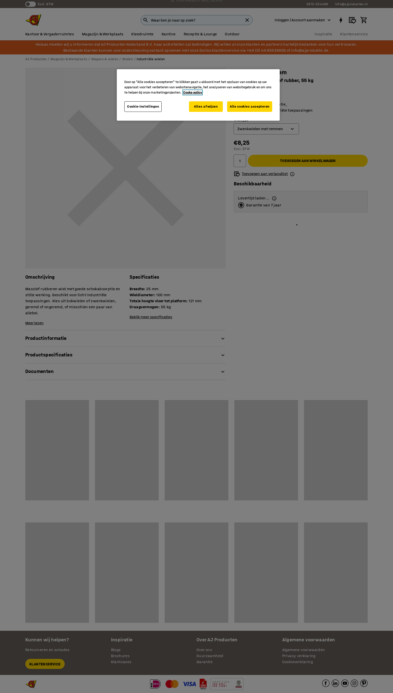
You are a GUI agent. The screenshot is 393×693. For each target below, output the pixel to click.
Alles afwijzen (206, 106)
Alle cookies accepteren (249, 106)
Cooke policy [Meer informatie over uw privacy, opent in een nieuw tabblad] (192, 92)
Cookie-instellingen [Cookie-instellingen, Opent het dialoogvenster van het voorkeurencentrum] (143, 106)
